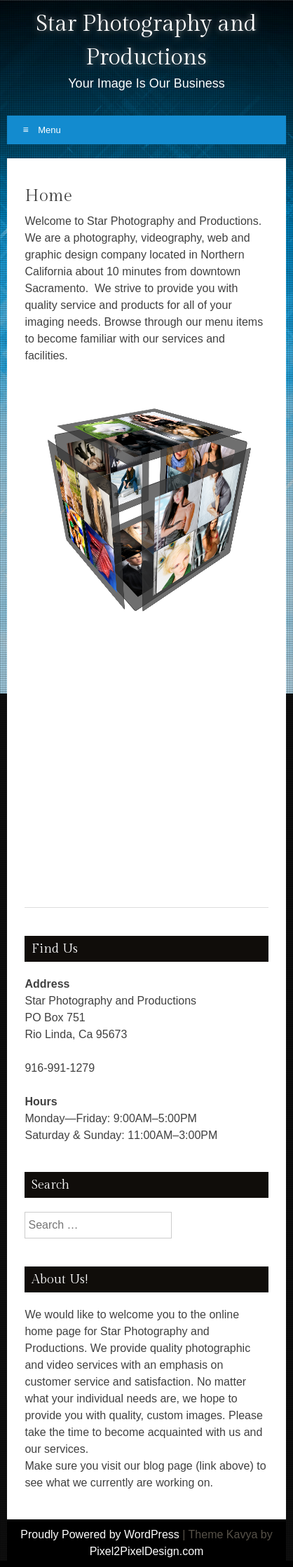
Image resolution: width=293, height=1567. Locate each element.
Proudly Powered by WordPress (99, 1534)
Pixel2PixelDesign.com (147, 1551)
